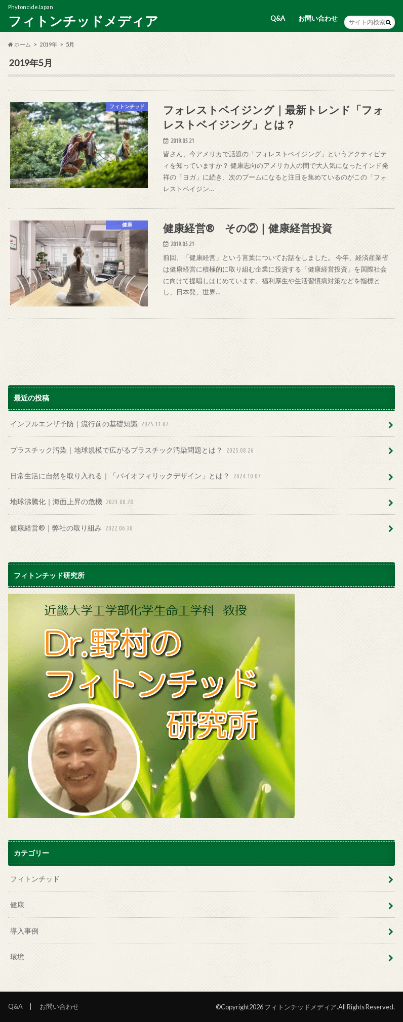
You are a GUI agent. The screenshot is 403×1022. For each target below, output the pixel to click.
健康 (17, 904)
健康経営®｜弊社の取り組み (72, 528)
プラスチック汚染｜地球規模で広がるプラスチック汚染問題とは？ (133, 450)
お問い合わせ (318, 18)
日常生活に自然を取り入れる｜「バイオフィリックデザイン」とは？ (136, 476)
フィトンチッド (35, 878)
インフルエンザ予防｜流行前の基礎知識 (90, 424)
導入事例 (24, 930)
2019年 (48, 44)
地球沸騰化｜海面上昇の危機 (72, 502)
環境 (17, 956)
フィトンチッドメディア (83, 21)
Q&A (277, 18)
